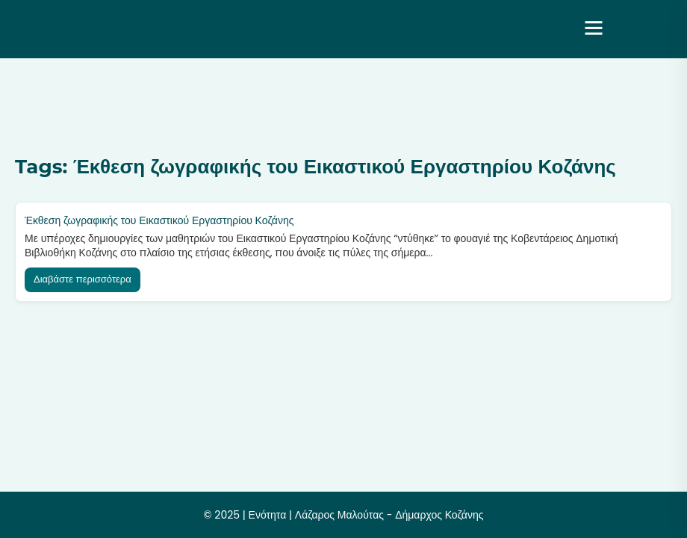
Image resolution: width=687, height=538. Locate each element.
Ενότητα (268, 514)
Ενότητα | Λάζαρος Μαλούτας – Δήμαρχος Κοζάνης (271, 29)
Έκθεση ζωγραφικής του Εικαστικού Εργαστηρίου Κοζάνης (159, 220)
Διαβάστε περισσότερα (82, 279)
